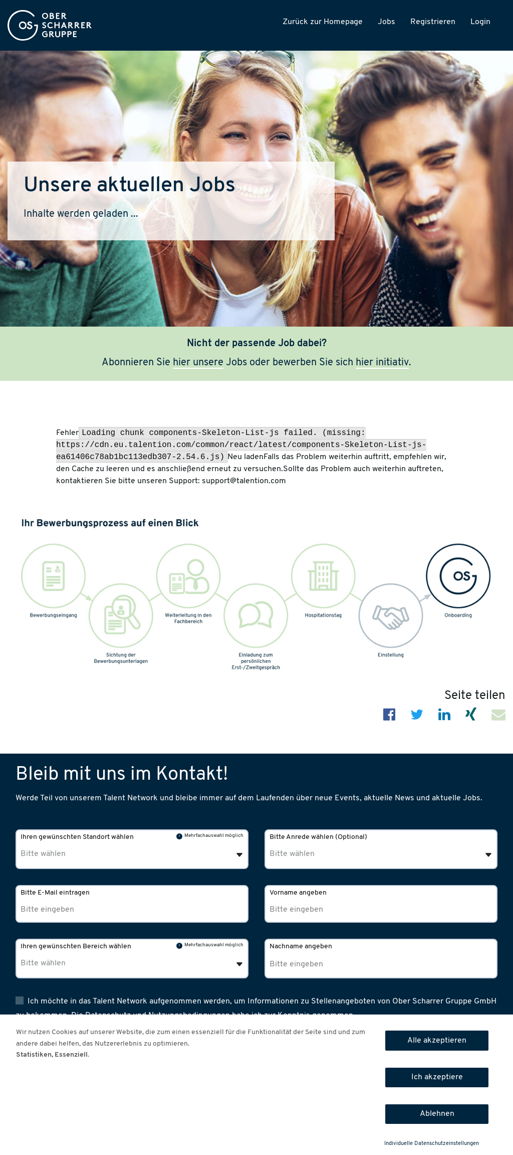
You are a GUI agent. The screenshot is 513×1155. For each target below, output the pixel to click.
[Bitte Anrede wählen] (321, 854)
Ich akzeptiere (437, 1077)
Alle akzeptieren (436, 1041)
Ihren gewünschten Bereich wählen (76, 946)
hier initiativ (382, 363)
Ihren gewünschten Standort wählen (77, 837)
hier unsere (198, 363)
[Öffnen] (488, 855)
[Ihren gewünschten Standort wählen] (72, 854)
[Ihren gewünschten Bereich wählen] (72, 963)
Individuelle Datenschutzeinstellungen (431, 1143)
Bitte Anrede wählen (318, 837)
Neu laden (245, 457)
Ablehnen (437, 1114)
